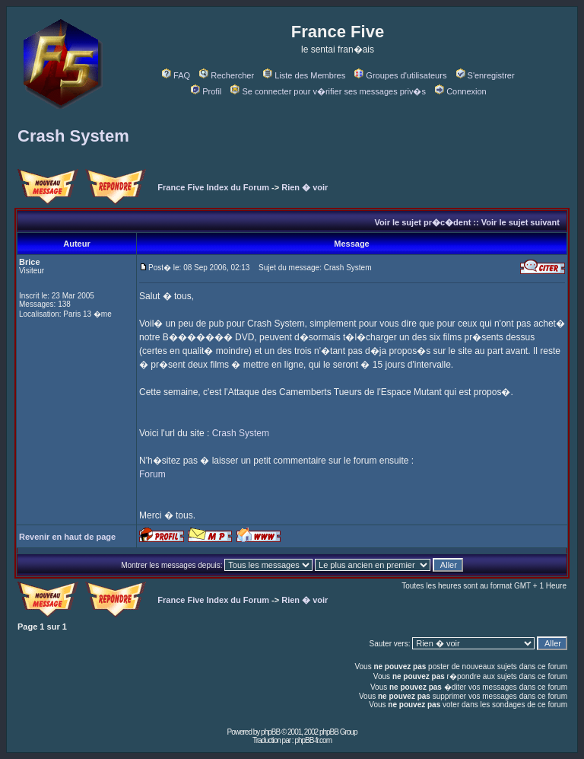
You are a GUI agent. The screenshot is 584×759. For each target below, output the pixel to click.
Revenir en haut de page (67, 536)
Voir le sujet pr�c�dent (422, 222)
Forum (152, 474)
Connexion (461, 91)
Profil (206, 91)
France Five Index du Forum (213, 187)
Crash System (73, 135)
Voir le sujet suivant (520, 222)
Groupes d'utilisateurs (400, 75)
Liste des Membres (304, 75)
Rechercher (226, 75)
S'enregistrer (485, 75)
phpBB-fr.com (313, 740)
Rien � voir (304, 187)
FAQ (176, 75)
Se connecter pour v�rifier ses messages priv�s (327, 91)
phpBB (270, 732)
